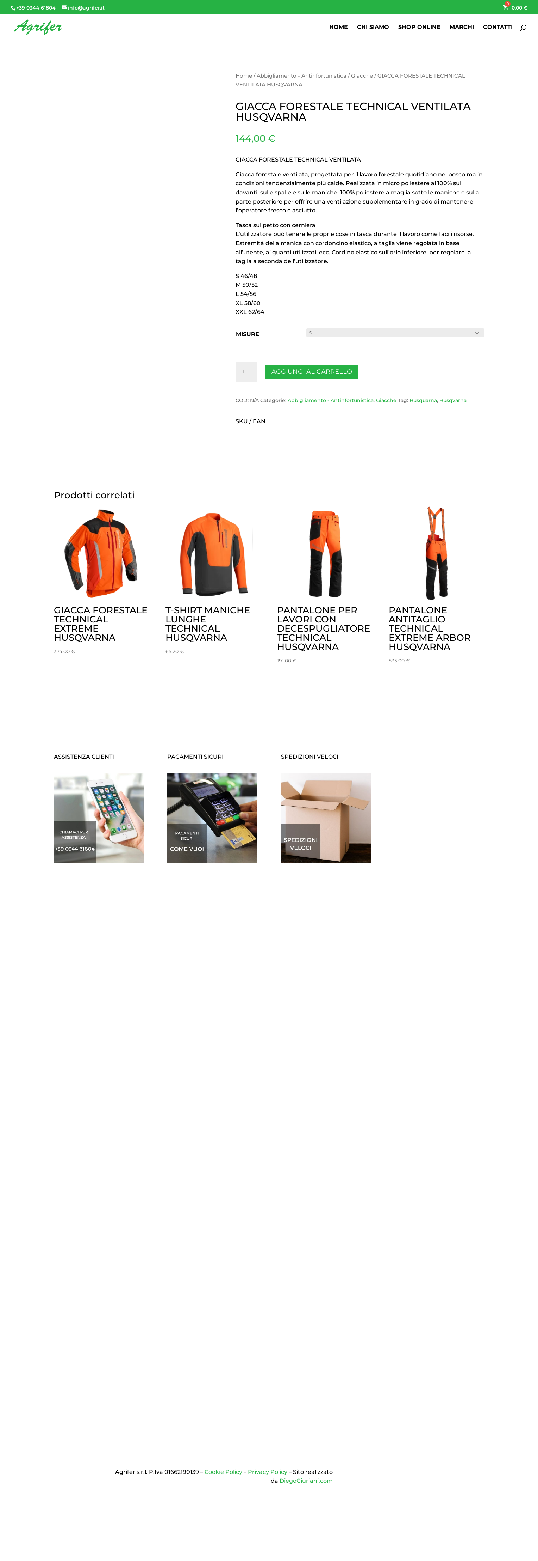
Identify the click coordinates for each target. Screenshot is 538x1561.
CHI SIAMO (373, 27)
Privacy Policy (267, 1472)
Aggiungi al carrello (311, 372)
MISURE (247, 334)
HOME (338, 27)
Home (244, 76)
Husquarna (423, 400)
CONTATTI (498, 27)
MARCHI (462, 27)
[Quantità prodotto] (246, 372)
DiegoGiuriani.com (306, 1480)
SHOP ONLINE (419, 27)
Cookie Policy (223, 1472)
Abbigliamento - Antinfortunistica (301, 76)
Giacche (362, 76)
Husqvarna (453, 400)
